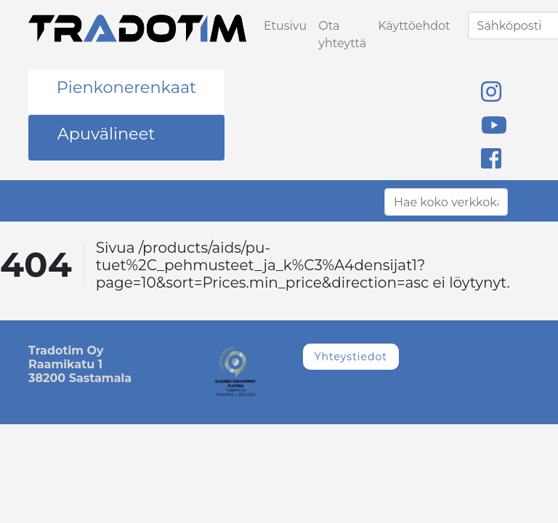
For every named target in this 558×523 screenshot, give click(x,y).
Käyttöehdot (414, 26)
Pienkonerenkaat (126, 87)
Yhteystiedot (351, 356)
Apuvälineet (106, 133)
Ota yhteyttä (342, 34)
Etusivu (285, 26)
